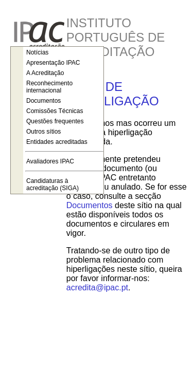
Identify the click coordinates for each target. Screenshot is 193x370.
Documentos (89, 205)
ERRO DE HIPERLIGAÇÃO (112, 94)
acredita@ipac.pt (97, 287)
